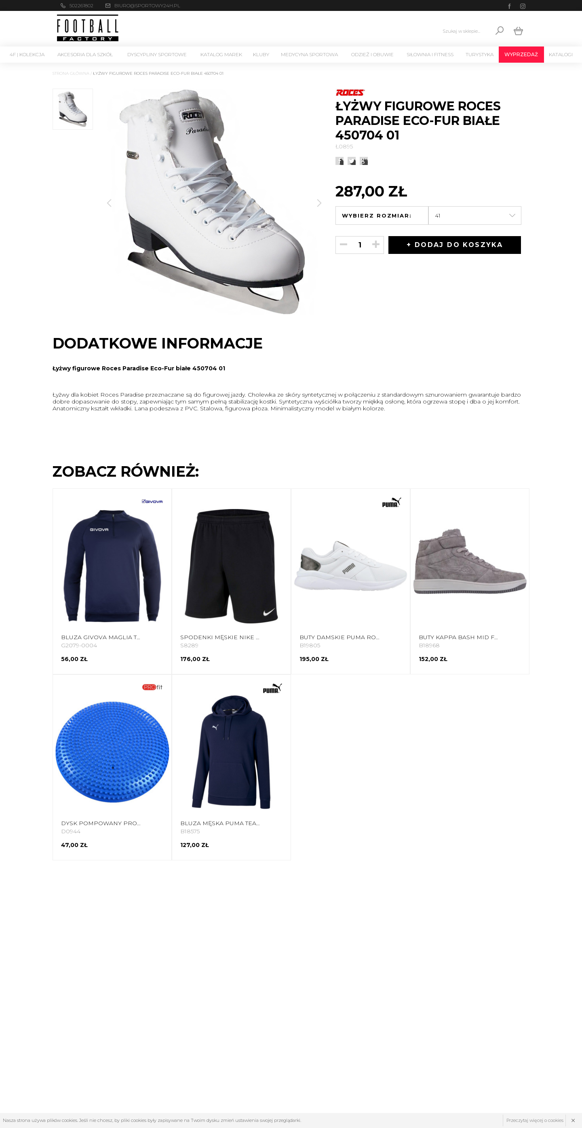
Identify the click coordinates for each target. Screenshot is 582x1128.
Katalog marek (221, 54)
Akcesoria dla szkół (85, 54)
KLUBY (261, 54)
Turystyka (479, 54)
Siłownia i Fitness (430, 54)
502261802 (81, 5)
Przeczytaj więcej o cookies (534, 1120)
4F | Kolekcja (27, 54)
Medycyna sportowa (309, 54)
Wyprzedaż (521, 54)
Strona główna (71, 73)
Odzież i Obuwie (372, 54)
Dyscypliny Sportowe (157, 54)
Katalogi (561, 54)
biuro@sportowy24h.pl (147, 5)
